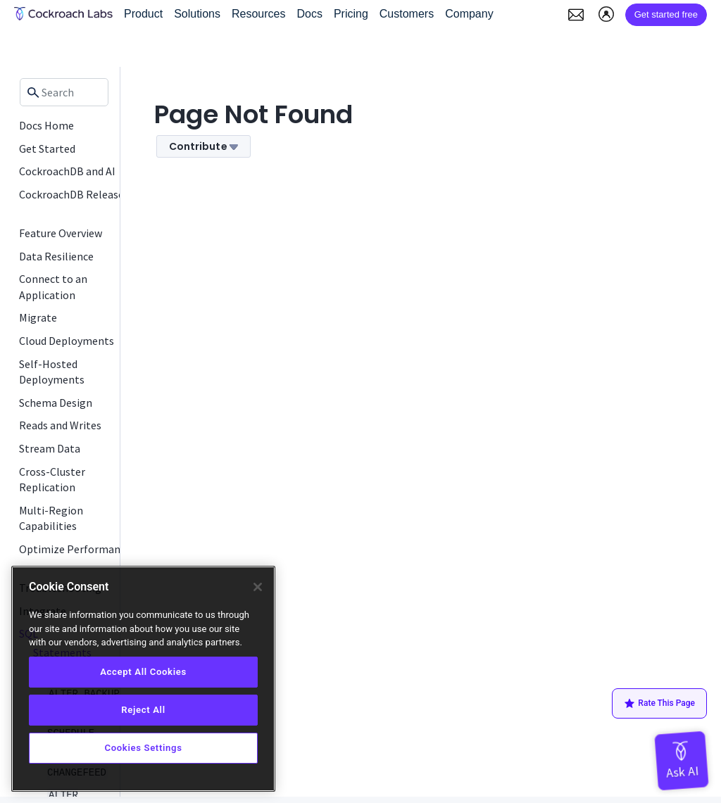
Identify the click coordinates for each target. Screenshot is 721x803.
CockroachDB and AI (67, 171)
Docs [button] (309, 14)
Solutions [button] (197, 14)
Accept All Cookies (143, 671)
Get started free (666, 14)
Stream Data (49, 448)
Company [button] (469, 14)
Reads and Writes (60, 425)
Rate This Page (659, 703)
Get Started (47, 148)
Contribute (203, 146)
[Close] (257, 586)
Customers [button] (407, 14)
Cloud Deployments (66, 341)
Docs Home (46, 125)
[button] (576, 15)
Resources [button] (258, 14)
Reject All (143, 709)
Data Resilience (56, 256)
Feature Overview (60, 233)
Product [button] (143, 14)
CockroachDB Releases (74, 194)
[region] (143, 679)
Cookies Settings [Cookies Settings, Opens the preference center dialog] (143, 747)
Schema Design (55, 403)
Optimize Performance (75, 549)
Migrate (38, 317)
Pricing (351, 14)
